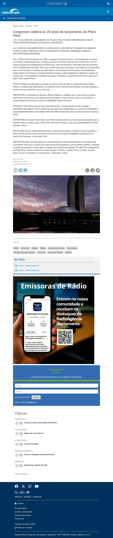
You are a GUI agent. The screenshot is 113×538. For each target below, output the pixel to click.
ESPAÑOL (27, 497)
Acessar (36, 397)
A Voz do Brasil (20, 430)
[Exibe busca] (108, 12)
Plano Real (25, 248)
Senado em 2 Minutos (23, 451)
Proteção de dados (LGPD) (25, 524)
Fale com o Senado (23, 528)
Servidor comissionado (24, 512)
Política (43, 248)
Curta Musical (20, 419)
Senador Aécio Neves (56, 248)
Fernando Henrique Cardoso (24, 252)
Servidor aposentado (23, 515)
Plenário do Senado (55, 252)
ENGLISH (18, 497)
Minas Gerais (72, 248)
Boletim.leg (19, 461)
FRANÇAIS (37, 497)
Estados (68, 252)
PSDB (16, 248)
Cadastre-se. (32, 402)
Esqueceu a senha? (22, 397)
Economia (41, 252)
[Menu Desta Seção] (56, 18)
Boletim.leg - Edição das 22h (35, 465)
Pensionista (19, 519)
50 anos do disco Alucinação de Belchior (40, 423)
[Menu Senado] (4, 4)
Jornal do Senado (31, 444)
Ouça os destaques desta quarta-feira (39, 454)
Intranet (19, 503)
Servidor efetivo (21, 508)
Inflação (35, 248)
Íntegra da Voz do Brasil (33, 433)
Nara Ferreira (18, 159)
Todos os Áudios (23, 473)
